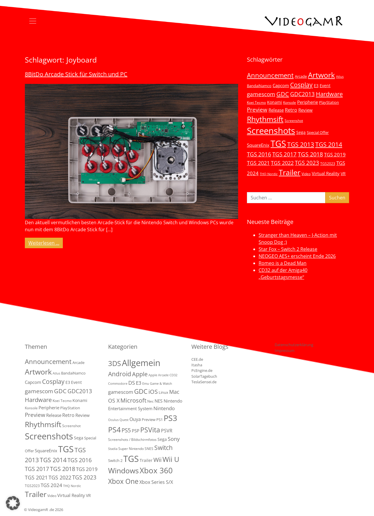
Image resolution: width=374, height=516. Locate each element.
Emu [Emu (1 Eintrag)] (145, 384)
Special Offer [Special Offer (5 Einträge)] (318, 132)
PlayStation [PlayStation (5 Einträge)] (329, 102)
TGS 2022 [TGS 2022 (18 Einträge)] (282, 162)
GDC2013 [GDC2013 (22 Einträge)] (302, 94)
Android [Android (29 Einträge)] (119, 374)
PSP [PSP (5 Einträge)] (135, 431)
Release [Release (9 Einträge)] (276, 110)
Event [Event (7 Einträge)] (325, 85)
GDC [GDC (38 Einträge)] (141, 391)
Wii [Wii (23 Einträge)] (157, 460)
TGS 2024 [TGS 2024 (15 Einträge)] (51, 485)
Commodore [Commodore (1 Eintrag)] (117, 384)
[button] (13, 503)
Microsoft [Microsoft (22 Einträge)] (133, 400)
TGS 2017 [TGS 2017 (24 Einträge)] (284, 154)
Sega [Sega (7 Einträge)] (301, 132)
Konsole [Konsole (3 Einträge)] (289, 102)
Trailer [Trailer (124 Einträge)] (289, 172)
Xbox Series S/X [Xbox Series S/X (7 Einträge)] (156, 482)
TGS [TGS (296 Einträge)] (278, 143)
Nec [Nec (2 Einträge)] (150, 401)
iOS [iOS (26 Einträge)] (153, 391)
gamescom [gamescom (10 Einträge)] (120, 392)
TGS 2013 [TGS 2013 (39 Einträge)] (300, 144)
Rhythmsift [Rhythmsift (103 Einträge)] (265, 119)
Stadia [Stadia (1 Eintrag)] (112, 449)
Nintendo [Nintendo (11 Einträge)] (164, 408)
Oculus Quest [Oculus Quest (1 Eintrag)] (118, 420)
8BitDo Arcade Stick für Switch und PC (76, 74)
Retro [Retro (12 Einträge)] (291, 110)
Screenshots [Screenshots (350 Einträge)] (271, 131)
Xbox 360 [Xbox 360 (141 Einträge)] (156, 470)
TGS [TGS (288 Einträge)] (131, 458)
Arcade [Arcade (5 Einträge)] (301, 76)
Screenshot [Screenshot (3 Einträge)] (294, 120)
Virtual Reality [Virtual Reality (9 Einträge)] (326, 173)
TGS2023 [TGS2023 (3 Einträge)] (327, 163)
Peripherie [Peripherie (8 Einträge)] (307, 102)
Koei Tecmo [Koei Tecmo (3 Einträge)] (256, 102)
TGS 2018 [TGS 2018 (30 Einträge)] (310, 154)
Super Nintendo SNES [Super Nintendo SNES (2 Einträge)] (135, 448)
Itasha (196, 364)
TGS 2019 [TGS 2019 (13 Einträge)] (335, 154)
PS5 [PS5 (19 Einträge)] (126, 430)
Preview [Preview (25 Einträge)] (257, 109)
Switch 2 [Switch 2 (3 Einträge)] (115, 460)
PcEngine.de (201, 370)
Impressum (285, 350)
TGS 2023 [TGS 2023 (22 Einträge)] (307, 162)
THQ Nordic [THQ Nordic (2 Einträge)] (269, 174)
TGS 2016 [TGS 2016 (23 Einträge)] (259, 154)
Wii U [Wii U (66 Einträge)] (170, 459)
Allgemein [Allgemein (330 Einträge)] (141, 363)
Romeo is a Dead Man (283, 263)
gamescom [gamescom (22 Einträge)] (261, 94)
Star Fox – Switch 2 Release (288, 249)
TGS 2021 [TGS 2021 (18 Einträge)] (258, 162)
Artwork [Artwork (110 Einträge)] (321, 75)
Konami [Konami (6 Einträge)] (274, 102)
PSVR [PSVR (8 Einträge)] (166, 430)
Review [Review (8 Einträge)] (305, 110)
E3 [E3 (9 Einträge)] (138, 382)
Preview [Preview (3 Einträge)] (148, 419)
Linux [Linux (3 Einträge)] (163, 392)
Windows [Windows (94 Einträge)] (123, 470)
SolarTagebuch (204, 376)
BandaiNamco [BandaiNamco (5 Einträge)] (259, 85)
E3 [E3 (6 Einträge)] (316, 85)
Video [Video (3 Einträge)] (306, 173)
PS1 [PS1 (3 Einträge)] (159, 419)
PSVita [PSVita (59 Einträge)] (150, 429)
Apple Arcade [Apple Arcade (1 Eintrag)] (158, 375)
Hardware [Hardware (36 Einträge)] (329, 94)
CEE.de (197, 359)
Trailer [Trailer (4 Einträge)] (146, 460)
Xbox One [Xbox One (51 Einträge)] (123, 481)
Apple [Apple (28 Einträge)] (140, 374)
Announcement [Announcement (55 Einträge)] (270, 75)
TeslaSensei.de (204, 381)
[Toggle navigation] (33, 21)
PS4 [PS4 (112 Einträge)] (114, 429)
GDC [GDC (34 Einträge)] (282, 94)
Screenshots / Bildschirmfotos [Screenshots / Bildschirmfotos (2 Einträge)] (132, 439)
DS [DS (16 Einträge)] (131, 382)
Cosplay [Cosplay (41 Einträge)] (301, 85)
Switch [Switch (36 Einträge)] (163, 447)
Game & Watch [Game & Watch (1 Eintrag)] (161, 384)
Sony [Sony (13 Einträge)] (174, 438)
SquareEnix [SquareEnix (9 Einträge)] (258, 145)
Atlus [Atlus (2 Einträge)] (340, 77)
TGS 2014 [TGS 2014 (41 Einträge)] (328, 144)
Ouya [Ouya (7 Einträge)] (135, 419)
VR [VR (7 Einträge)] (343, 173)
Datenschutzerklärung (294, 344)
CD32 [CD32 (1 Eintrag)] (173, 375)
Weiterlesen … (45, 242)
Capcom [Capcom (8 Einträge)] (281, 85)
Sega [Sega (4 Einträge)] (162, 439)
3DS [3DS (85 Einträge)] (114, 363)
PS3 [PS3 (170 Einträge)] (170, 418)
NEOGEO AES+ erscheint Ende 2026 (297, 256)
